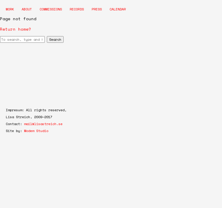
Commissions (51, 9)
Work (10, 9)
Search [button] (55, 39)
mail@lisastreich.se (43, 123)
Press (97, 9)
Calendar (118, 9)
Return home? (15, 29)
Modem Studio (36, 130)
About (27, 9)
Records (77, 9)
